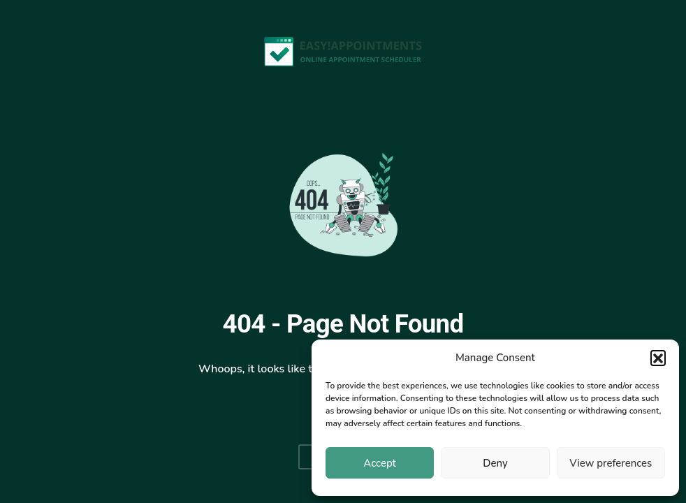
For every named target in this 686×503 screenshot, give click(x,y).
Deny (495, 463)
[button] (658, 358)
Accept (379, 463)
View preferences (610, 463)
